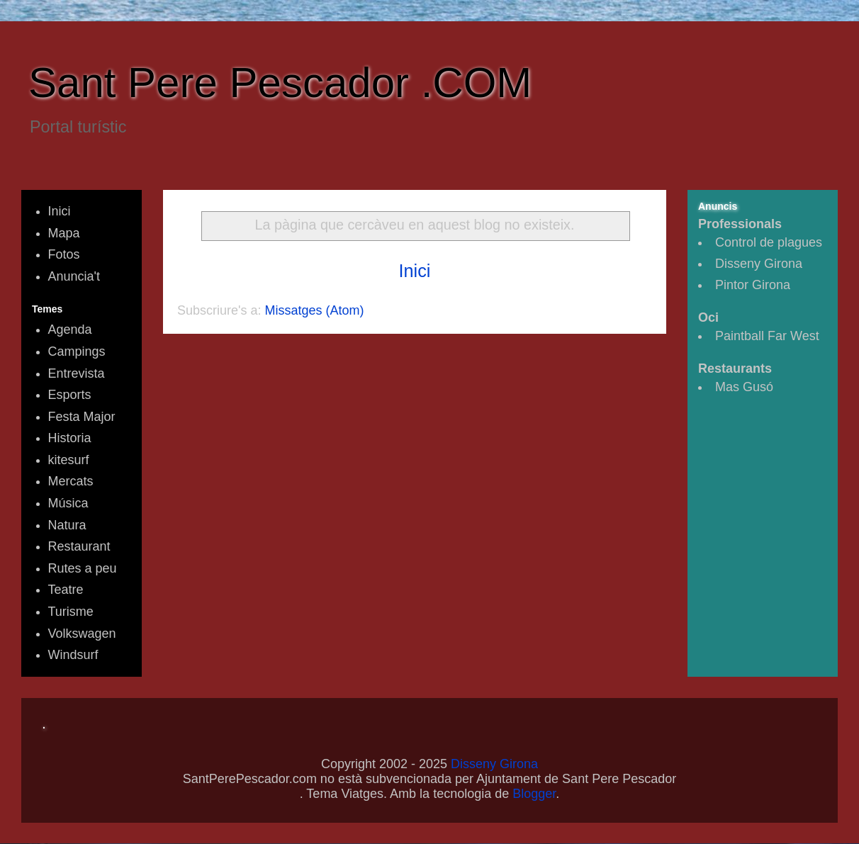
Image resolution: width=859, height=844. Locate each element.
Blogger (534, 794)
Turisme (71, 611)
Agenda (70, 329)
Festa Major (82, 417)
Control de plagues (768, 242)
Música (68, 503)
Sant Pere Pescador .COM (280, 82)
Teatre (66, 590)
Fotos (64, 254)
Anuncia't (74, 276)
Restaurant (79, 546)
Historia (69, 438)
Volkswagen (82, 633)
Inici (415, 271)
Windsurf (73, 655)
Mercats (71, 481)
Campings (77, 351)
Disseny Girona (758, 264)
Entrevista (76, 373)
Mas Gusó (744, 387)
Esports (69, 395)
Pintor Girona (752, 285)
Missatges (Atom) (314, 310)
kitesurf (68, 460)
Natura (67, 525)
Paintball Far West (767, 336)
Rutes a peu (82, 568)
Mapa (64, 233)
